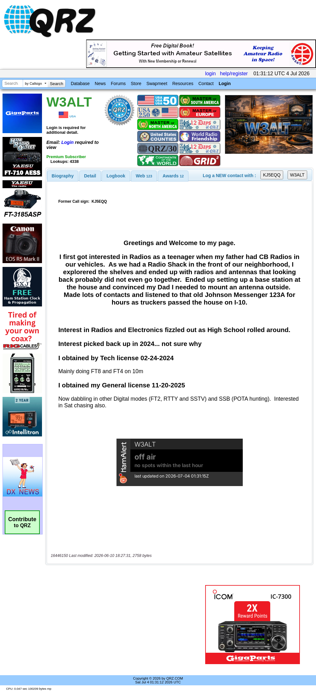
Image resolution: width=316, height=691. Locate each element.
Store (136, 83)
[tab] (63, 175)
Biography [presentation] (63, 175)
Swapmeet (156, 83)
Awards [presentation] (173, 175)
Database (80, 83)
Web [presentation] (144, 175)
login (210, 73)
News (100, 83)
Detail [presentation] (90, 175)
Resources (183, 83)
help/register (234, 73)
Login (225, 83)
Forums (118, 83)
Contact (205, 83)
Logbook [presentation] (116, 175)
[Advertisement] (123, 624)
